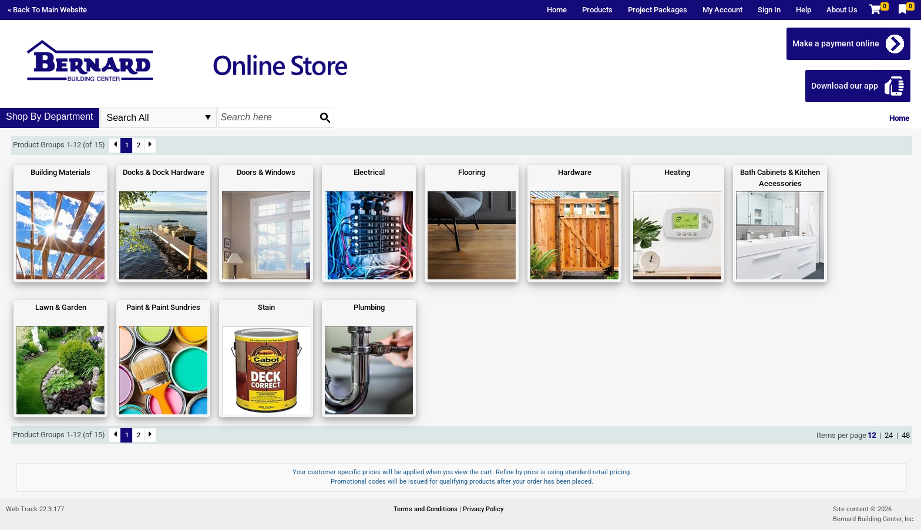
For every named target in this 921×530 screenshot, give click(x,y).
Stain (266, 307)
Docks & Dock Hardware (163, 172)
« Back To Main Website (47, 9)
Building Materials (60, 172)
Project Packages (657, 9)
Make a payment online (835, 43)
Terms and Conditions (426, 509)
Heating (677, 172)
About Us (842, 9)
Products (597, 9)
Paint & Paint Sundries (163, 307)
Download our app (844, 85)
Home (557, 9)
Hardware (574, 172)
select (208, 117)
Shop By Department (49, 116)
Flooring (471, 172)
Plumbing (369, 307)
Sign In (769, 9)
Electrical (369, 172)
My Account (722, 9)
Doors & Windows (266, 172)
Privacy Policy (483, 509)
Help (803, 9)
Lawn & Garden (60, 307)
